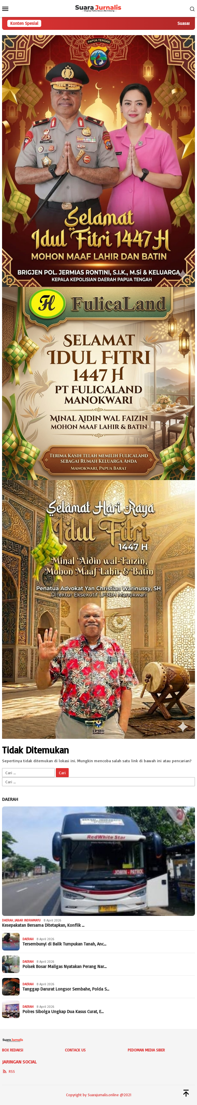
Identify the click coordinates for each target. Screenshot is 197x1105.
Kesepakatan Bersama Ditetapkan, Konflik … (43, 925)
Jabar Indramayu (28, 920)
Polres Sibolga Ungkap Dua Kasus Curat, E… (63, 1011)
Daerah (10, 799)
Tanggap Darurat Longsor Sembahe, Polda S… (66, 989)
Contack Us (75, 1050)
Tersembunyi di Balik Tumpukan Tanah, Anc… (64, 944)
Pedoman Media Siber (146, 1050)
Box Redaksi (12, 1050)
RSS (8, 1071)
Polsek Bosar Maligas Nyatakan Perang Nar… (65, 966)
